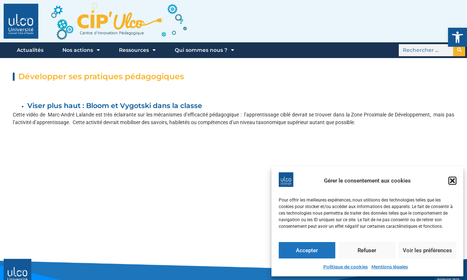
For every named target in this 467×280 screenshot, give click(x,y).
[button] (457, 37)
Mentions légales (389, 266)
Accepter (307, 250)
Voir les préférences (427, 250)
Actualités (30, 50)
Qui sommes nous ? (204, 50)
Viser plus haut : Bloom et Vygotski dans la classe (114, 105)
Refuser (367, 250)
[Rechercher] (459, 50)
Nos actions (81, 50)
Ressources (137, 50)
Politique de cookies (345, 266)
